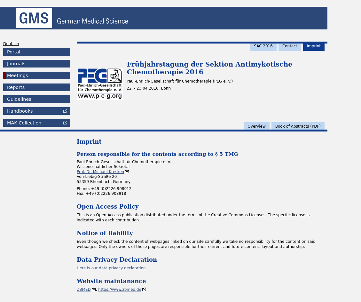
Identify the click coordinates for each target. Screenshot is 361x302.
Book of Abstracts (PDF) (298, 126)
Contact (289, 46)
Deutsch (11, 44)
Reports (16, 87)
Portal (13, 51)
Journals (16, 63)
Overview (256, 126)
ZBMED (84, 289)
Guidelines (19, 99)
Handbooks (20, 111)
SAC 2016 (263, 46)
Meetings (17, 75)
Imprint (314, 46)
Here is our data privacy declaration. (112, 268)
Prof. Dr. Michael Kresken (100, 172)
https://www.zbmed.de (119, 289)
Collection (24, 122)
